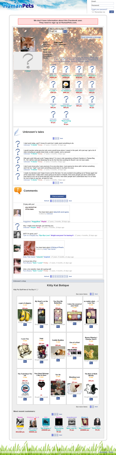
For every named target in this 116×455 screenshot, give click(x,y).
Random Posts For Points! (80, 61)
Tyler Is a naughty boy (31, 235)
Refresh (46, 201)
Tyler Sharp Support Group (78, 60)
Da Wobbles (66, 89)
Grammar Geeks (71, 58)
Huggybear (27, 221)
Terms (111, 452)
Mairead (20, 428)
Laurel (97, 426)
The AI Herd (64, 60)
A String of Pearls (57, 247)
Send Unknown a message (91, 37)
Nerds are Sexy (59, 58)
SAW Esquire (33, 428)
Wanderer (84, 426)
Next (61, 138)
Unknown (53, 74)
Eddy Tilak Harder (49, 249)
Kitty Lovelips (71, 426)
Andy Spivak (59, 426)
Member (20, 426)
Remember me (100, 12)
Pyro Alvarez (27, 263)
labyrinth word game (61, 212)
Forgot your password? (99, 9)
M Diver (46, 426)
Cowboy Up (92, 60)
